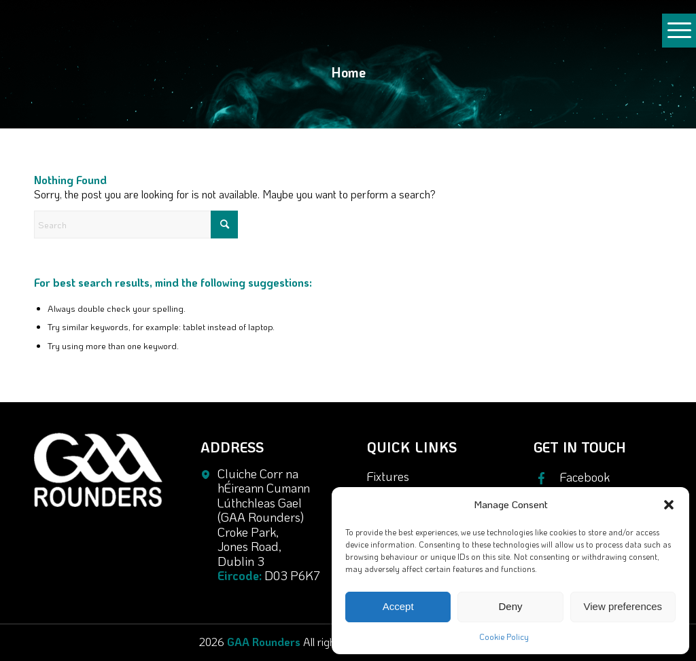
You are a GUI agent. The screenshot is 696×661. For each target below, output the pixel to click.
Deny (510, 606)
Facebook (585, 477)
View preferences (623, 606)
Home (348, 72)
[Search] (136, 224)
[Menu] (679, 43)
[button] (669, 505)
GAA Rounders (263, 642)
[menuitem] (679, 36)
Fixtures (388, 476)
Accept (398, 606)
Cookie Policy (504, 636)
